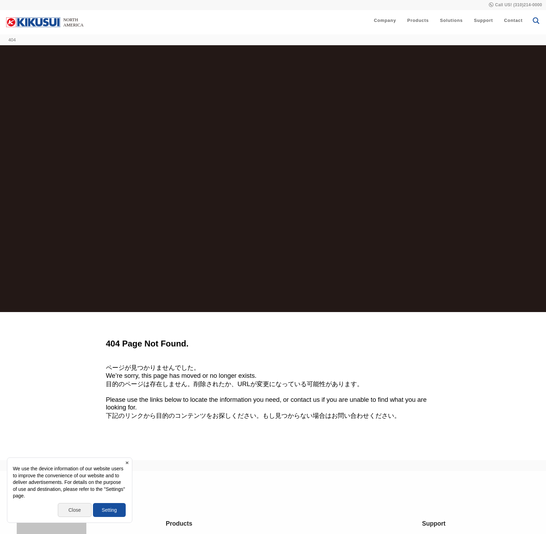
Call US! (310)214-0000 (518, 4)
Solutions (451, 20)
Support (483, 20)
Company (385, 20)
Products (418, 20)
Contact (513, 20)
